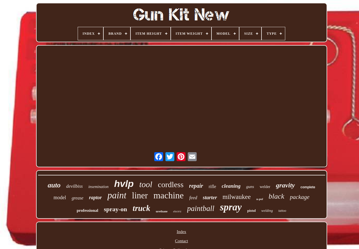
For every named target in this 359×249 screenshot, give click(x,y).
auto (54, 185)
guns (250, 186)
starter (210, 197)
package (300, 197)
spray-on (115, 209)
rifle (212, 186)
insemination (98, 187)
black (276, 196)
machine (168, 195)
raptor (95, 197)
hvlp (124, 183)
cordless (171, 184)
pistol (251, 210)
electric (177, 211)
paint (116, 195)
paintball (201, 208)
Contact (181, 241)
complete (308, 187)
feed (193, 197)
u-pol (259, 199)
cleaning (231, 186)
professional (87, 210)
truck (141, 208)
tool (145, 184)
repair (196, 186)
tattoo (282, 211)
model (59, 197)
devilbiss (74, 186)
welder (265, 187)
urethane (162, 211)
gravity (285, 185)
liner (140, 195)
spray (231, 207)
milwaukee (237, 196)
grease (77, 198)
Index (181, 231)
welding (267, 210)
